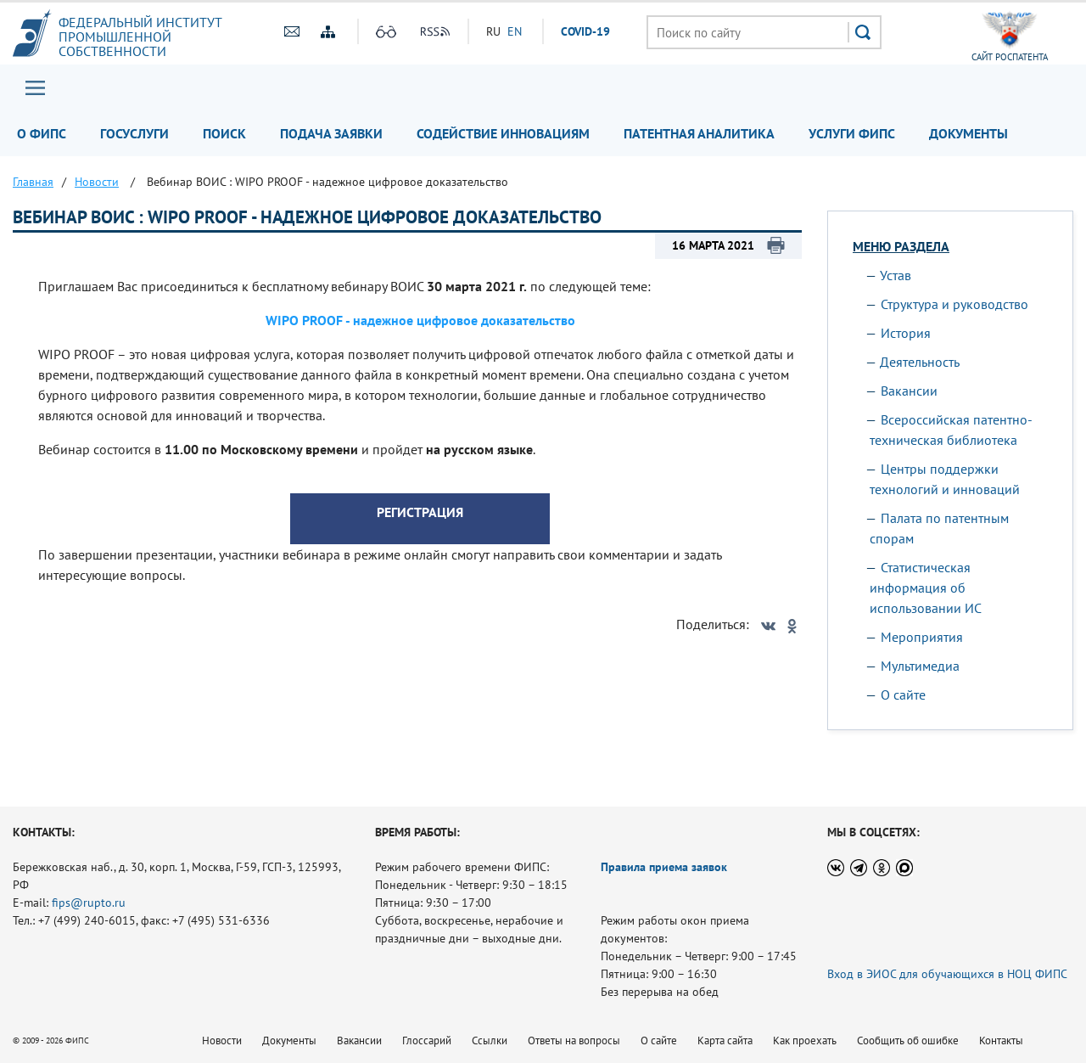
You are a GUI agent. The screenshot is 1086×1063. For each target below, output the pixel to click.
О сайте (903, 694)
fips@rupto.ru (89, 902)
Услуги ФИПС (852, 133)
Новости (222, 1040)
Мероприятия (922, 636)
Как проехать (805, 1040)
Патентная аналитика (699, 133)
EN (514, 31)
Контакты (1001, 1040)
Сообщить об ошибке (908, 1040)
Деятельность (920, 361)
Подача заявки (331, 133)
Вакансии (909, 390)
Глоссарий (426, 1040)
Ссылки (489, 1040)
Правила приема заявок (664, 867)
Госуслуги (134, 133)
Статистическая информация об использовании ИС (926, 587)
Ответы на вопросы (574, 1040)
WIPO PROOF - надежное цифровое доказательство (420, 320)
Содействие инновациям (503, 133)
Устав (895, 275)
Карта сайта (725, 1040)
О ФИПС (41, 133)
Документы (968, 133)
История (906, 332)
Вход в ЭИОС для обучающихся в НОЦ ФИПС (947, 973)
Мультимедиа (920, 665)
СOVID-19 (585, 31)
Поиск (224, 133)
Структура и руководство (954, 303)
